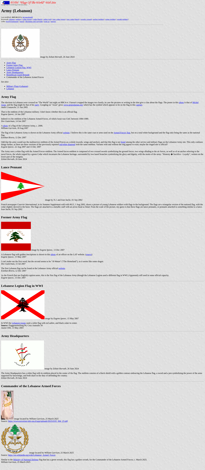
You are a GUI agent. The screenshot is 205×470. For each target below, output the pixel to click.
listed (123, 142)
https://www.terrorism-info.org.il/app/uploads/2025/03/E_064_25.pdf (38, 421)
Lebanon (10, 89)
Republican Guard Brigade (17, 75)
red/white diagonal (67, 144)
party (37, 105)
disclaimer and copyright (34, 21)
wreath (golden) (122, 19)
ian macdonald (28, 17)
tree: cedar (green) (59, 19)
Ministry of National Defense (25, 460)
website (66, 133)
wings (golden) (110, 19)
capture (139, 105)
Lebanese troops (19, 323)
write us (47, 21)
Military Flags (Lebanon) (17, 86)
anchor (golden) (98, 19)
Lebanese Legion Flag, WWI (18, 67)
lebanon (12, 19)
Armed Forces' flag (122, 133)
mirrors (53, 21)
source (89, 254)
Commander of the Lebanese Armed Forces (31, 386)
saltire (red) (47, 19)
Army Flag (11, 63)
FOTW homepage (12, 21)
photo (181, 102)
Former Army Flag (14, 65)
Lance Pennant (12, 70)
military (18, 19)
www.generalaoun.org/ (73, 105)
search (22, 21)
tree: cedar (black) (73, 19)
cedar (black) (37, 19)
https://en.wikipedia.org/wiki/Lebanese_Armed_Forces (32, 455)
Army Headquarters (14, 72)
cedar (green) (27, 19)
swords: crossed (86, 19)
